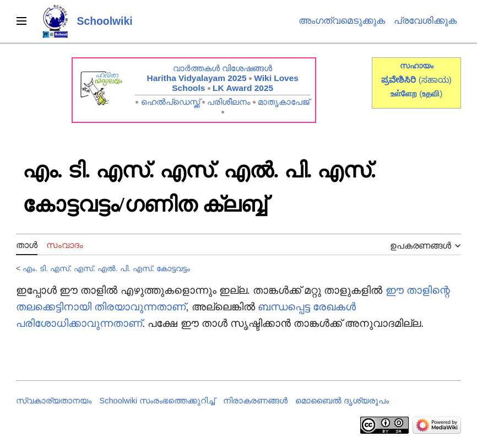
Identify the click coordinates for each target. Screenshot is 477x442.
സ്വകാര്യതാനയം (53, 400)
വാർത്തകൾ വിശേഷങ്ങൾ (222, 68)
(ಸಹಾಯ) (435, 79)
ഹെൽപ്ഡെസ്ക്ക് (170, 101)
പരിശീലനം (228, 101)
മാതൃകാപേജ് (284, 101)
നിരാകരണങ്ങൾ (255, 400)
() (430, 93)
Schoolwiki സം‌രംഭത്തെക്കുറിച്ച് (157, 400)
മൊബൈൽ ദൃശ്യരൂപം (342, 400)
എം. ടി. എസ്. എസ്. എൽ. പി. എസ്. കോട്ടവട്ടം (106, 268)
